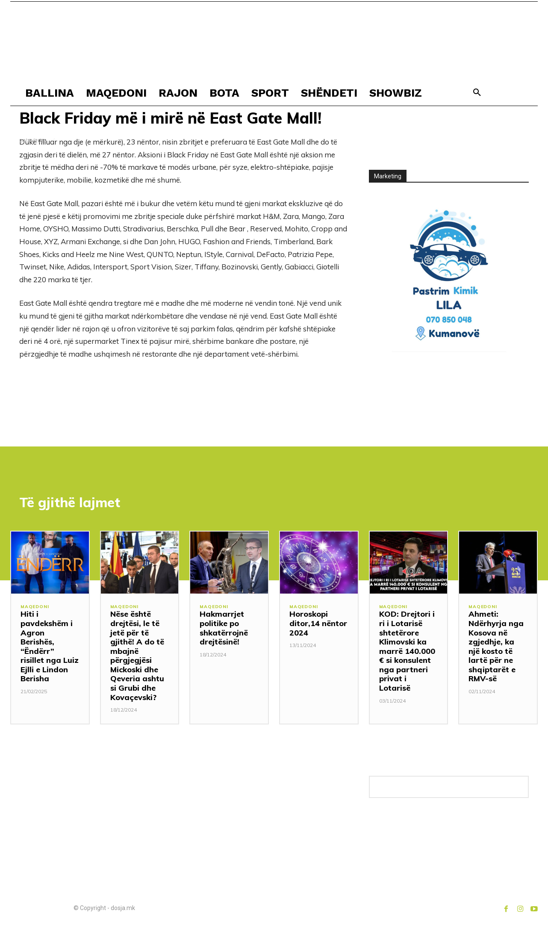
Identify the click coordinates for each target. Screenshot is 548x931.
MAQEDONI (35, 609)
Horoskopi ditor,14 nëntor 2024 (318, 625)
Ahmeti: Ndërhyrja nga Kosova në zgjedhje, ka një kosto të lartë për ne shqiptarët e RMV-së (496, 648)
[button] (477, 93)
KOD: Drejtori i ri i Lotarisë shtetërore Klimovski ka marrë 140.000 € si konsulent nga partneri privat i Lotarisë (407, 653)
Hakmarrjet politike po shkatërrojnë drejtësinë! (224, 630)
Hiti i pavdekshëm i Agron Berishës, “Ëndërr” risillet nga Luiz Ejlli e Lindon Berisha (50, 648)
